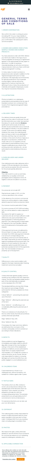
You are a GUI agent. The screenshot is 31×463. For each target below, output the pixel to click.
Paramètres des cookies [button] (8, 459)
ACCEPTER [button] (21, 459)
